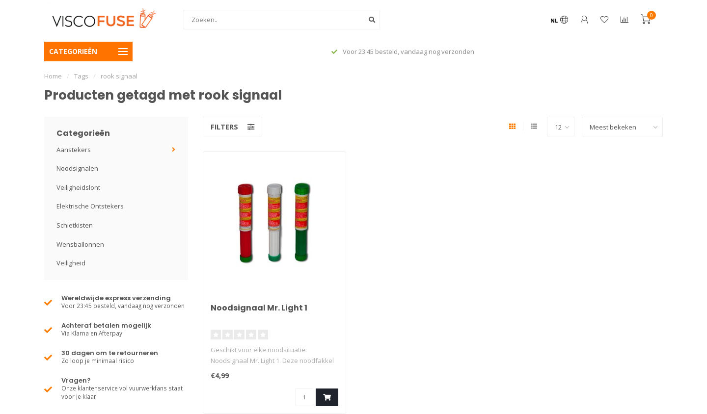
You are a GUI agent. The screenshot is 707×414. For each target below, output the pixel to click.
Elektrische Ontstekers (90, 206)
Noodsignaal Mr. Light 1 (259, 307)
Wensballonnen (80, 244)
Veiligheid (70, 263)
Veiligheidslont (78, 187)
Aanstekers (73, 149)
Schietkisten (74, 225)
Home (53, 76)
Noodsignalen (77, 168)
